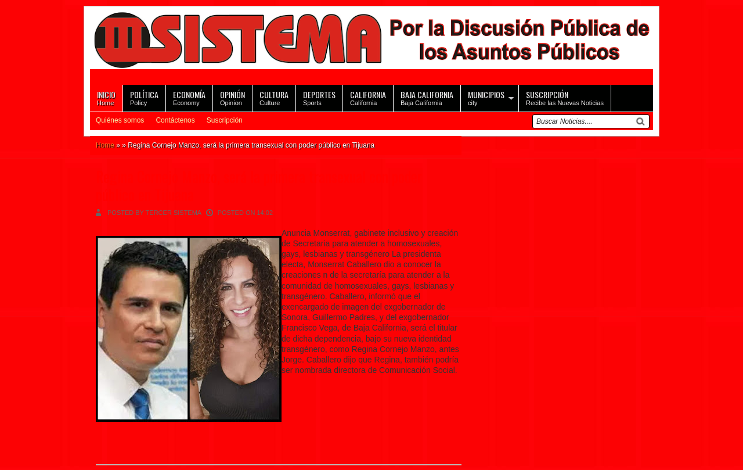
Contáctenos (175, 120)
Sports (319, 97)
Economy (189, 97)
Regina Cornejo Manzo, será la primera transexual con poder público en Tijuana (259, 185)
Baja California (427, 97)
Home (106, 97)
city (486, 97)
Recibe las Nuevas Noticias (565, 97)
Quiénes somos (120, 120)
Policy (144, 97)
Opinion (232, 97)
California (368, 97)
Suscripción (225, 120)
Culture (273, 97)
